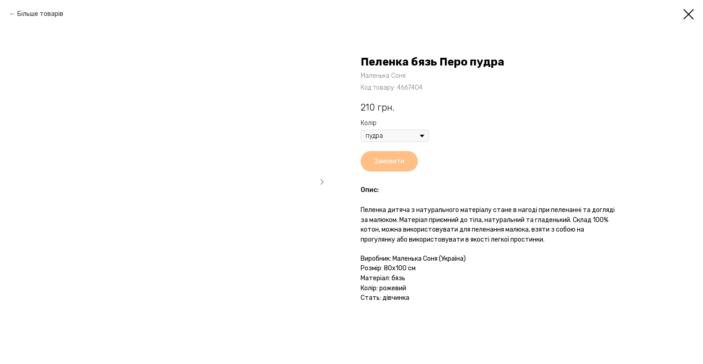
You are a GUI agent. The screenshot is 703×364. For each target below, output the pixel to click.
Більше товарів (40, 14)
